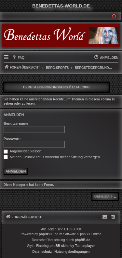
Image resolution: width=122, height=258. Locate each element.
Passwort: (12, 139)
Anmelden (14, 115)
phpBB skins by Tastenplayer (72, 246)
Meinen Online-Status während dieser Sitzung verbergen (52, 157)
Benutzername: (17, 123)
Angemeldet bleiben (22, 151)
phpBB (44, 234)
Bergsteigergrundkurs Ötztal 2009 (56, 87)
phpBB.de (82, 240)
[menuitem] (17, 58)
